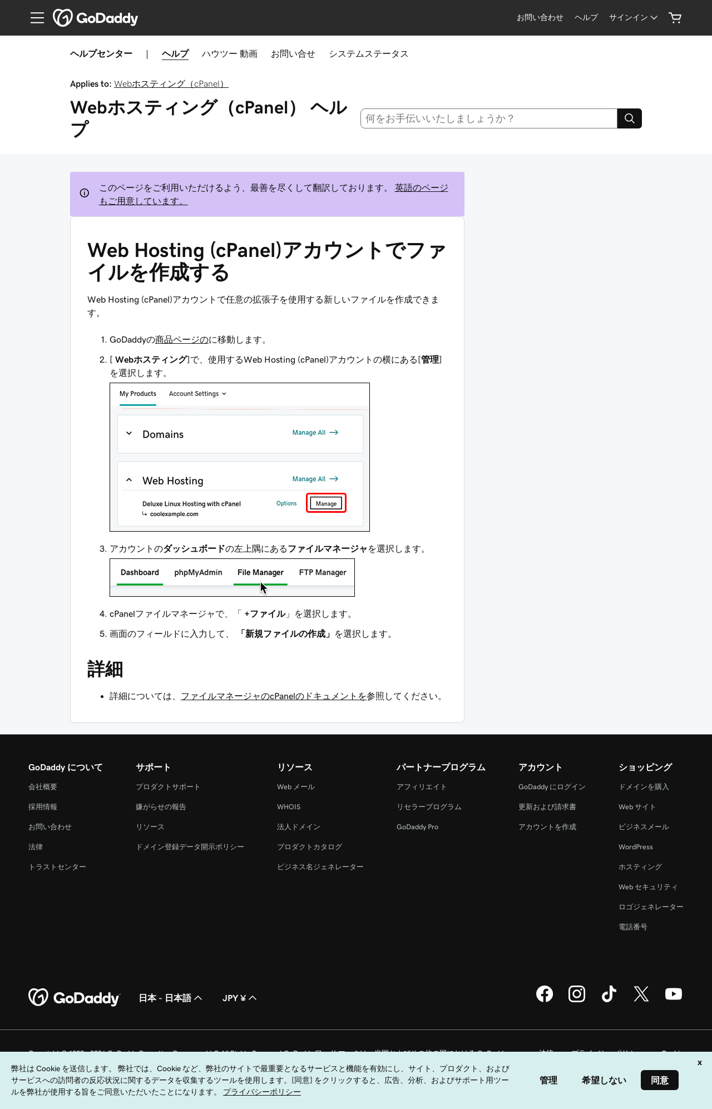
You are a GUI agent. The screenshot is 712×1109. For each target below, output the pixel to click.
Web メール (296, 786)
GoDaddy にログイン (552, 786)
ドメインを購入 (644, 786)
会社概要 (42, 786)
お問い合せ (293, 53)
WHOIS (288, 806)
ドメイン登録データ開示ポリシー (190, 846)
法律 (35, 846)
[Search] (629, 118)
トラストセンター (57, 866)
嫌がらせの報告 (161, 806)
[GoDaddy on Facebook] (545, 1000)
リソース (150, 826)
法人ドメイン (298, 826)
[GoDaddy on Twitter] (641, 1000)
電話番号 (633, 926)
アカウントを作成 (547, 826)
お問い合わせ (50, 826)
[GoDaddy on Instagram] (577, 1000)
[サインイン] (634, 17)
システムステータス (369, 53)
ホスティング (640, 866)
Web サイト (637, 806)
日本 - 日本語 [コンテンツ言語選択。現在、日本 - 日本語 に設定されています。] (172, 997)
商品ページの (182, 339)
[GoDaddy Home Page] (74, 997)
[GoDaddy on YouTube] (674, 1000)
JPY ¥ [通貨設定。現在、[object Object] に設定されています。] (240, 997)
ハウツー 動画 (230, 53)
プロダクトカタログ (309, 846)
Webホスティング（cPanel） (171, 83)
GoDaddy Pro (417, 826)
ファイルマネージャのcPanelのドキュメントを (274, 695)
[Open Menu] (32, 17)
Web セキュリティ (648, 886)
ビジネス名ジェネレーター (320, 866)
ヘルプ (175, 53)
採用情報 (42, 806)
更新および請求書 (547, 806)
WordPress (636, 846)
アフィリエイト (422, 786)
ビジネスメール (644, 826)
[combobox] (489, 118)
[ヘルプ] (586, 17)
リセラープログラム (429, 806)
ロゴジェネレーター (651, 906)
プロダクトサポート (168, 786)
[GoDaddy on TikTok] (609, 1000)
